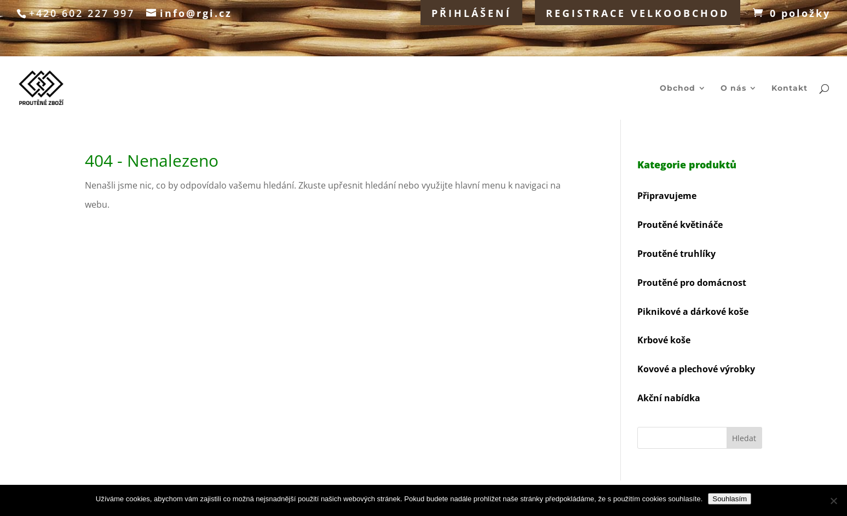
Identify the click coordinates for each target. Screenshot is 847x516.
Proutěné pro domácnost (691, 283)
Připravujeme (666, 196)
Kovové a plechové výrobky (696, 369)
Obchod (677, 88)
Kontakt (789, 88)
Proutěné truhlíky (676, 254)
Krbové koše (663, 340)
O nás (733, 88)
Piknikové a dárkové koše (692, 312)
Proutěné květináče (680, 225)
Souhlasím (729, 499)
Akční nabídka (668, 398)
